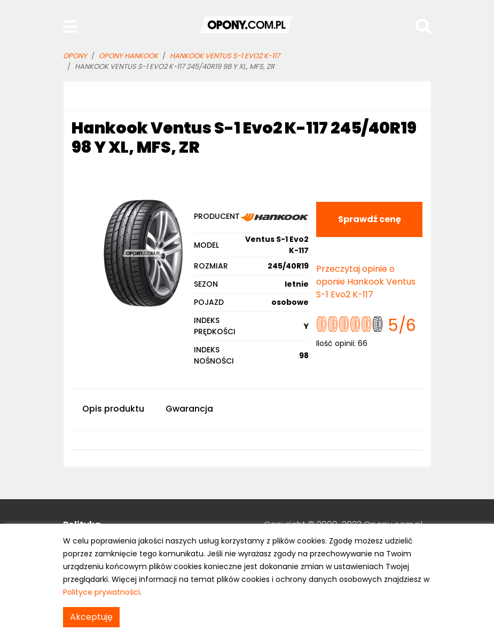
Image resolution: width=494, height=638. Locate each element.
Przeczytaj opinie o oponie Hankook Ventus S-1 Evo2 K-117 (365, 282)
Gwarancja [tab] (189, 409)
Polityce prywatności (101, 592)
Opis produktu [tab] (113, 409)
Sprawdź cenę (369, 219)
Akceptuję (91, 617)
